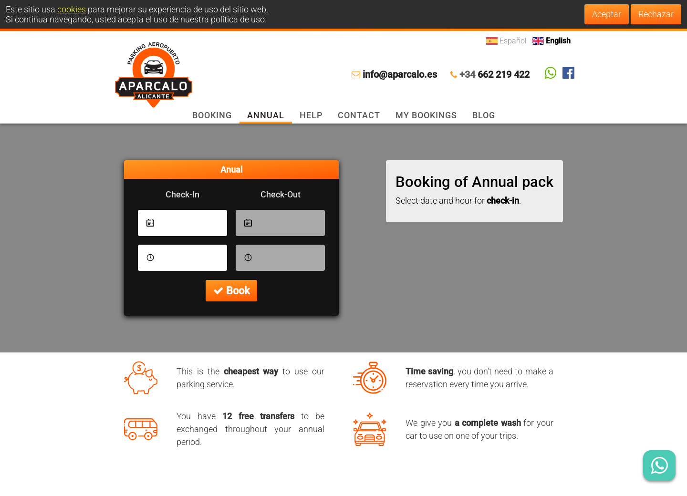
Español (507, 40)
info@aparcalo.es (400, 74)
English (551, 40)
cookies (71, 9)
